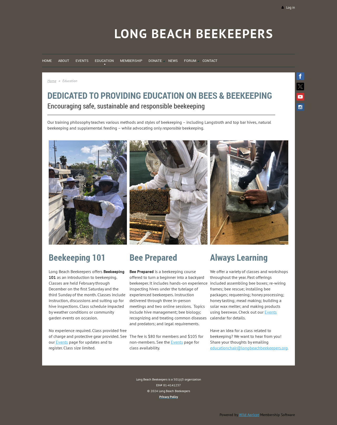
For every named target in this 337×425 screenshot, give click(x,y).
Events (62, 342)
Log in (290, 7)
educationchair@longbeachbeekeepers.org (249, 347)
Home (51, 80)
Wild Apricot (249, 414)
